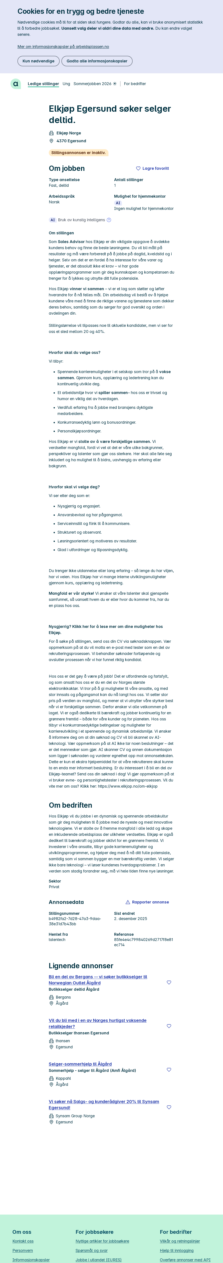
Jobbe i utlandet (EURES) (99, 1260)
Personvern (22, 1250)
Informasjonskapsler (31, 1260)
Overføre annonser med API (185, 1260)
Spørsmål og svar (92, 1250)
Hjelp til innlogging (177, 1250)
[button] (147, 902)
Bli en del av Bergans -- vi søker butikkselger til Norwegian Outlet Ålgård (98, 979)
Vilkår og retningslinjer (180, 1241)
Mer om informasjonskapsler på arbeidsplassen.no (63, 46)
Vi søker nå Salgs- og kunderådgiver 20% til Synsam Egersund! (104, 1104)
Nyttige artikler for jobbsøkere (102, 1241)
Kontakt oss (23, 1241)
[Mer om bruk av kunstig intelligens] (109, 220)
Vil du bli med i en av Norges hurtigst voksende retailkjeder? (98, 1023)
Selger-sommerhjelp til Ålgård (80, 1064)
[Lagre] (169, 982)
